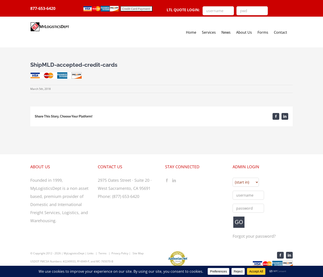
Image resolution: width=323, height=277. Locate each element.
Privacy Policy (119, 255)
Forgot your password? (254, 238)
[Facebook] (167, 182)
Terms (102, 255)
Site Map (138, 255)
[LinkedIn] (174, 182)
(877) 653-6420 (125, 198)
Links (90, 255)
